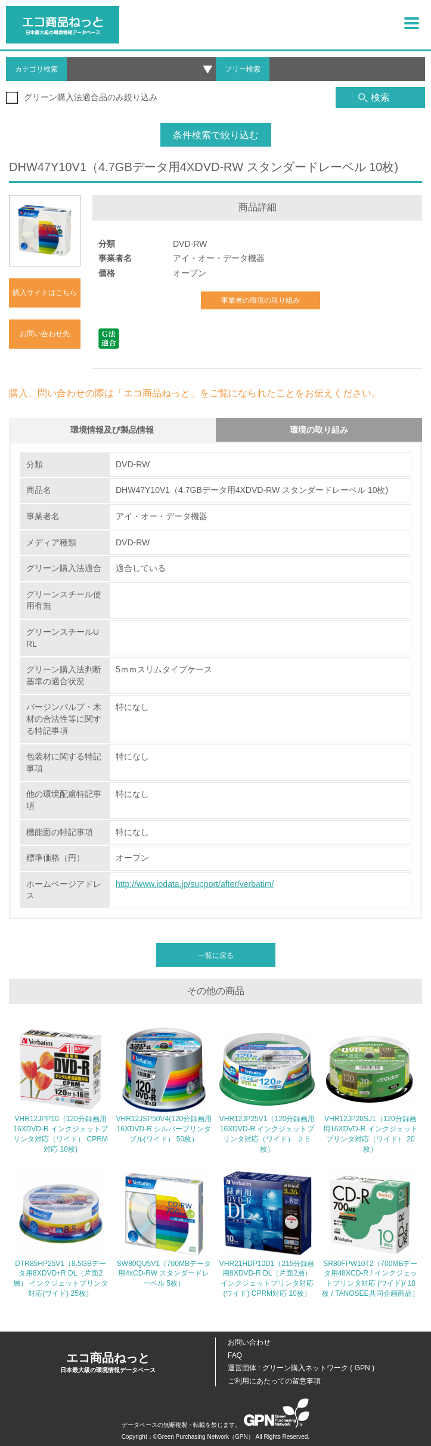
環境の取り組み (319, 430)
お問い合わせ (249, 1342)
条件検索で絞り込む (216, 135)
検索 (374, 97)
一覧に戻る (216, 955)
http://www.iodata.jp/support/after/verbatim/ (195, 884)
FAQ (235, 1355)
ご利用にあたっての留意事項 (274, 1381)
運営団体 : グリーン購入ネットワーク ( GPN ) (301, 1368)
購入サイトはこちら (45, 292)
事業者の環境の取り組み (260, 300)
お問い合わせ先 (45, 334)
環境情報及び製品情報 (112, 430)
